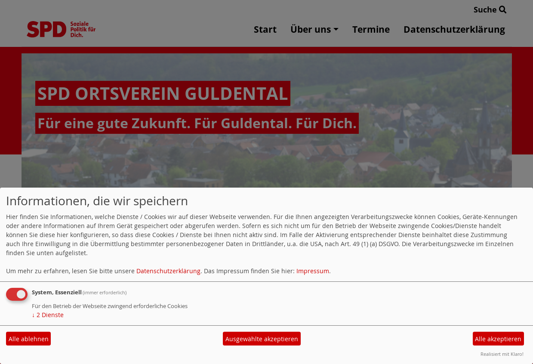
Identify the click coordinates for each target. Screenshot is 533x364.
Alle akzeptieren (498, 339)
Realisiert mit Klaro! (502, 354)
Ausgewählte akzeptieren (261, 339)
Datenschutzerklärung (168, 271)
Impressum (312, 271)
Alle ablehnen (29, 339)
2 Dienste (48, 315)
